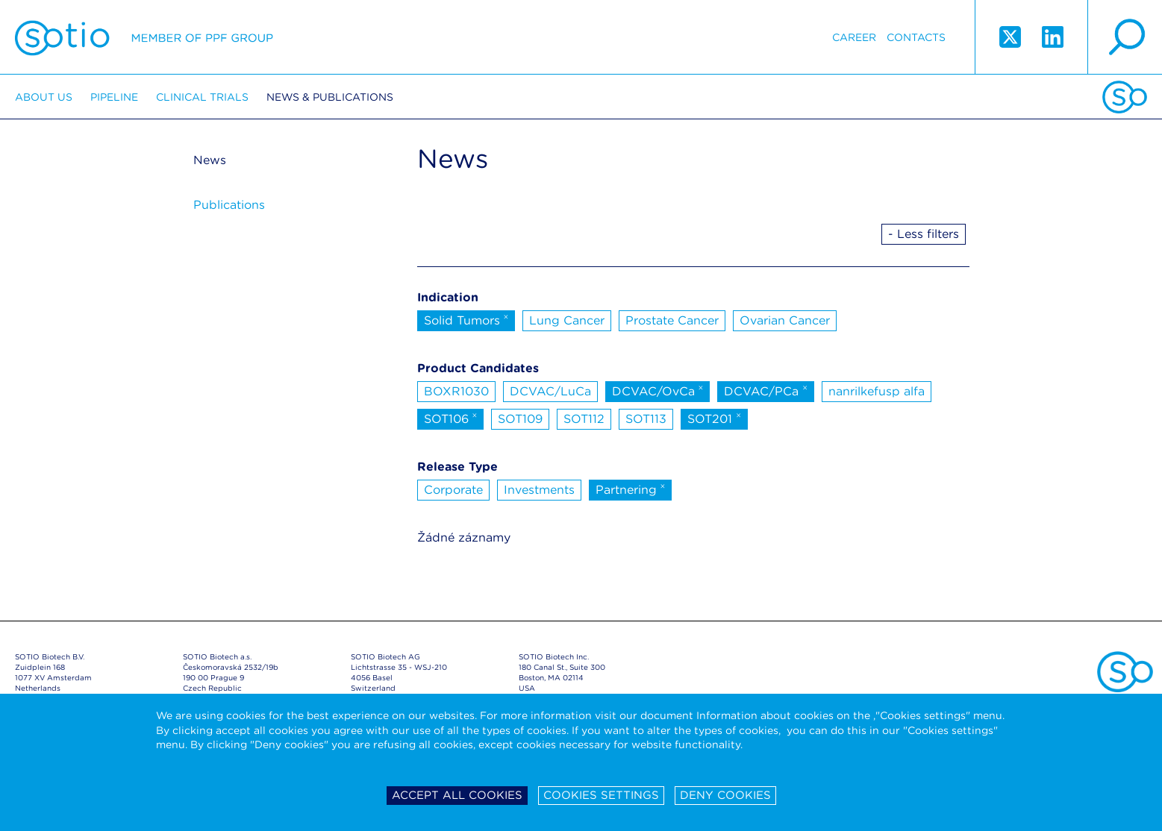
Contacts (916, 37)
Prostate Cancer (672, 320)
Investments (539, 490)
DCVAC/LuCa (550, 391)
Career (854, 37)
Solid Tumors (466, 319)
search (1124, 37)
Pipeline (114, 97)
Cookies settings (601, 795)
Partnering (631, 488)
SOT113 (645, 419)
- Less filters (923, 234)
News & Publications (329, 97)
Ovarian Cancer (785, 320)
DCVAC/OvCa (658, 390)
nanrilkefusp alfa (876, 391)
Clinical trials (202, 97)
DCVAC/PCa (766, 390)
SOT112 (584, 419)
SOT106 (451, 418)
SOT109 (520, 419)
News (209, 160)
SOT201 (714, 418)
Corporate (453, 490)
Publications (229, 205)
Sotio (144, 37)
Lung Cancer (567, 320)
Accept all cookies (457, 795)
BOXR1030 (456, 391)
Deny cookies (725, 795)
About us (43, 97)
